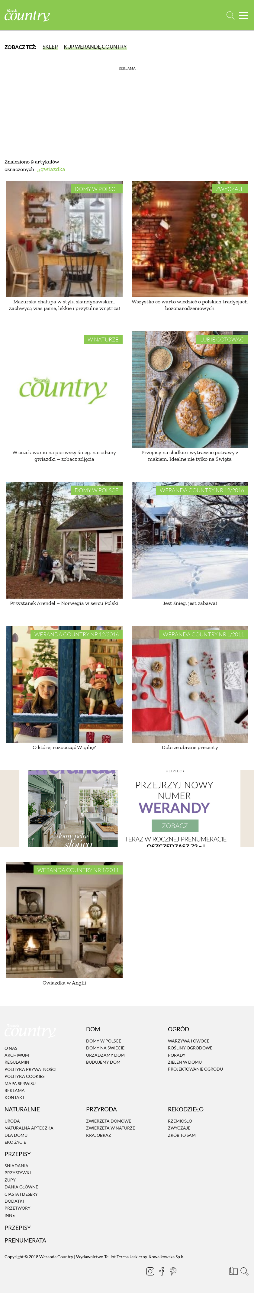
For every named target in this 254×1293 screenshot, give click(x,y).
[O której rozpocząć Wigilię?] (64, 684)
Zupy (10, 1179)
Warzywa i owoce (188, 1040)
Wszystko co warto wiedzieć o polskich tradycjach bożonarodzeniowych (190, 305)
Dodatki (14, 1201)
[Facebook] (161, 1271)
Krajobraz (98, 1135)
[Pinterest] (173, 1271)
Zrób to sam (182, 1135)
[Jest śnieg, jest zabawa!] (190, 540)
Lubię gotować (222, 339)
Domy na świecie (105, 1047)
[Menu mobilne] (243, 15)
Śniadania (16, 1165)
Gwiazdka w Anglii (64, 982)
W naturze (103, 339)
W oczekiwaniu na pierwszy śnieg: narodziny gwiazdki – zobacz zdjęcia (64, 455)
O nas (11, 1048)
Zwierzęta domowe (108, 1120)
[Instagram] (150, 1271)
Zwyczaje (230, 189)
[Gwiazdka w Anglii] (64, 920)
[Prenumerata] (233, 1270)
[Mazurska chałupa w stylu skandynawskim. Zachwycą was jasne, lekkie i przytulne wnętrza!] (64, 239)
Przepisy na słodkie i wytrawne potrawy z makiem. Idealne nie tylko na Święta (189, 455)
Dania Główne (21, 1186)
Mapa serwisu (20, 1083)
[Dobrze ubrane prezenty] (190, 684)
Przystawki (18, 1172)
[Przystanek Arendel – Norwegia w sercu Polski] (64, 540)
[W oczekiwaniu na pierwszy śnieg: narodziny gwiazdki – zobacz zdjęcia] (64, 389)
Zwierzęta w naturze (110, 1128)
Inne (10, 1215)
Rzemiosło (180, 1120)
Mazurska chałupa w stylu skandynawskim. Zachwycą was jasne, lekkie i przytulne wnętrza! (64, 305)
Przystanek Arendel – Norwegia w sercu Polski (64, 603)
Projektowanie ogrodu (195, 1069)
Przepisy (18, 1227)
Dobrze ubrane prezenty (190, 747)
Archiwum (17, 1055)
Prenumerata (25, 1240)
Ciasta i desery (21, 1194)
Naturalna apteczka (29, 1128)
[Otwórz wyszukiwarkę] (230, 15)
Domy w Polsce (97, 189)
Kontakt (15, 1097)
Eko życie (15, 1142)
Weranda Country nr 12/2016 (202, 490)
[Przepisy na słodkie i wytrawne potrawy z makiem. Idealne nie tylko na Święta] (190, 389)
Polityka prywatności (30, 1069)
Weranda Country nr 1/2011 (203, 634)
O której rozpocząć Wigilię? (64, 747)
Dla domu (16, 1135)
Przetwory (18, 1208)
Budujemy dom (103, 1062)
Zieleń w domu (185, 1062)
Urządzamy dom (105, 1055)
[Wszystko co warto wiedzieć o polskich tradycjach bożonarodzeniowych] (190, 239)
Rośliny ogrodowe (190, 1047)
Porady (176, 1055)
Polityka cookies (24, 1076)
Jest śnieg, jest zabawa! (190, 603)
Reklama (15, 1090)
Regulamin (17, 1062)
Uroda (12, 1120)
